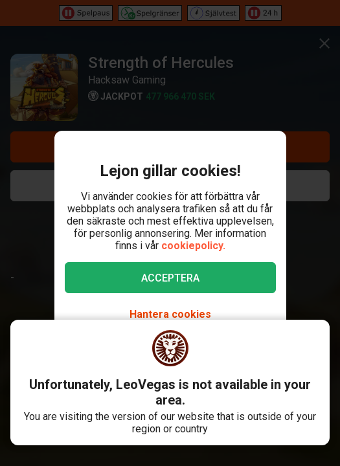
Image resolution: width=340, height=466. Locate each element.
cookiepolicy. (193, 245)
